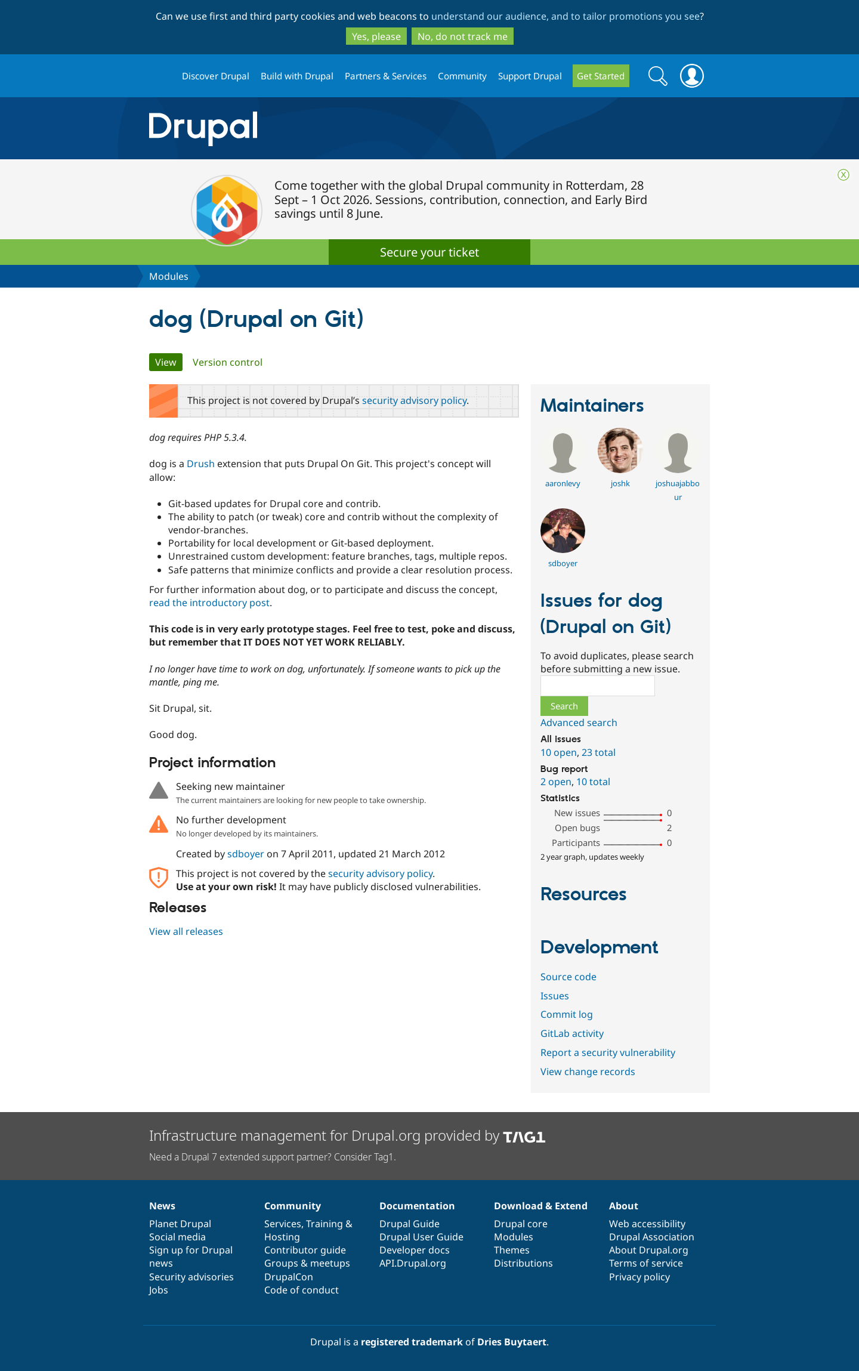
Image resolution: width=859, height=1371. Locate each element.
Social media (177, 1236)
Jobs (158, 1289)
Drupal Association (651, 1236)
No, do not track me (463, 36)
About (623, 1205)
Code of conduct (301, 1289)
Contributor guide (305, 1249)
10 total (593, 781)
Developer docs (414, 1249)
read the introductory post (209, 602)
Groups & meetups (307, 1263)
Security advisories (191, 1276)
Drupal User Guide (421, 1236)
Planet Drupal (180, 1223)
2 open (555, 781)
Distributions (523, 1263)
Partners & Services (386, 76)
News (162, 1205)
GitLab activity (572, 1033)
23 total (599, 752)
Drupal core (521, 1223)
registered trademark (412, 1341)
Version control (227, 362)
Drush (201, 463)
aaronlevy (562, 483)
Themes (512, 1249)
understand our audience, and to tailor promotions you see (565, 16)
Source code (568, 976)
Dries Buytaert (511, 1341)
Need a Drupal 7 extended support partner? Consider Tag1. (272, 1156)
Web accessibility (647, 1223)
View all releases (186, 931)
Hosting (282, 1236)
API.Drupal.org (412, 1263)
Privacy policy (639, 1276)
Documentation (417, 1205)
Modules (169, 276)
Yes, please (376, 36)
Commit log (566, 1014)
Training (324, 1223)
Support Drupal (530, 76)
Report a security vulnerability (607, 1052)
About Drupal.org (648, 1249)
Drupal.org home (160, 76)
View (169, 362)
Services (282, 1223)
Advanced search (578, 722)
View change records (587, 1071)
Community (462, 76)
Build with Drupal (297, 76)
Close (843, 175)
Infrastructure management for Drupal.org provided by (347, 1135)
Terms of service (646, 1263)
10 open (558, 752)
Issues (554, 995)
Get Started (601, 76)
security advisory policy (414, 400)
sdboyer (245, 853)
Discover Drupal (215, 76)
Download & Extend (541, 1205)
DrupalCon (288, 1276)
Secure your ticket (429, 252)
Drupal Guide (409, 1223)
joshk (620, 483)
